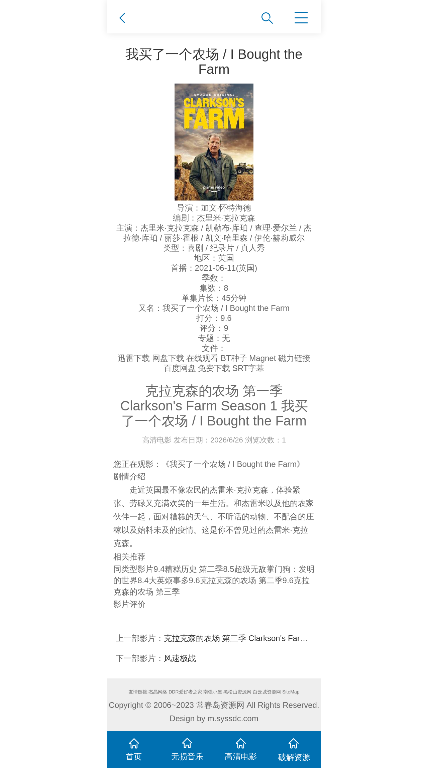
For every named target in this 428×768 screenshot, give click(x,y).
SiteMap (290, 691)
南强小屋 (212, 691)
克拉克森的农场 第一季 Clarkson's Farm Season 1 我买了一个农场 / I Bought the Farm (214, 405)
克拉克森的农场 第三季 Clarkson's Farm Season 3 (253, 638)
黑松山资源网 (237, 691)
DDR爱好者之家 (185, 691)
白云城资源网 (267, 691)
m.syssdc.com (233, 718)
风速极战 (180, 658)
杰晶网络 (157, 691)
